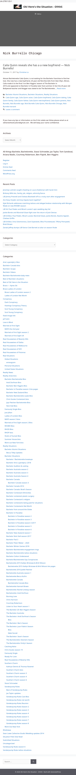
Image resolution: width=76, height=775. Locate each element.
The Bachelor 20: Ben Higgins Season (21, 610)
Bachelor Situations (35, 94)
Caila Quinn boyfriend (42, 97)
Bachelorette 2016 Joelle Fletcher (19, 569)
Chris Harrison (12, 600)
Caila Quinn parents (58, 100)
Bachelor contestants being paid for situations (24, 503)
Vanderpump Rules (12, 686)
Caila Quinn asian (26, 97)
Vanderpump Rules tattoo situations (17, 750)
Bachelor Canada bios (11, 265)
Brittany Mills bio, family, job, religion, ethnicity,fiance (24, 193)
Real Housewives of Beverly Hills (15, 339)
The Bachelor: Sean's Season (17, 636)
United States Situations (14, 369)
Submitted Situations (11, 740)
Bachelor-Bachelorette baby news (16, 275)
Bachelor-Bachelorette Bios (15, 379)
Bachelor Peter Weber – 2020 (17, 543)
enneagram (10, 362)
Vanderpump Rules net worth (17, 700)
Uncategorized (9, 743)
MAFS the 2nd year (12, 329)
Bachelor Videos (9, 272)
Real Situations (9, 356)
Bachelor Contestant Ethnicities (18, 493)
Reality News (8, 372)
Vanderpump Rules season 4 (17, 713)
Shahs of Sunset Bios (13, 436)
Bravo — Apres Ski (10, 285)
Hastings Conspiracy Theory (16, 305)
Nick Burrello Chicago (53, 103)
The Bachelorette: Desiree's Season (20, 640)
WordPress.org (9, 174)
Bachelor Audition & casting (17, 466)
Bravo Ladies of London (12, 289)
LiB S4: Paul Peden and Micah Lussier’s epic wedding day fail (26, 209)
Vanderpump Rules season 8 (17, 723)
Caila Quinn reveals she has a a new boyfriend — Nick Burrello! (36, 66)
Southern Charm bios (14, 670)
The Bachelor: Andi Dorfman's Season (21, 616)
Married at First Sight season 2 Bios (18, 422)
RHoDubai (7, 730)
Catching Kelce (10, 646)
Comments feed (9, 170)
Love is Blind (8, 322)
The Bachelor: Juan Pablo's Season (19, 626)
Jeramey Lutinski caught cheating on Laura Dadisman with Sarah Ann (30, 190)
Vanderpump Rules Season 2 (17, 707)
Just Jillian (8, 412)
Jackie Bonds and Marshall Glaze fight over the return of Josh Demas (30, 212)
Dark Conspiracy (11, 302)
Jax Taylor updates (13, 693)
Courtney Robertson (14, 603)
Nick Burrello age (17, 103)
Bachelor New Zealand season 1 (18, 533)
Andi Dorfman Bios (13, 382)
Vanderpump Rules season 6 (14, 747)
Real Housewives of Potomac (14, 352)
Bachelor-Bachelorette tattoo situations (21, 553)
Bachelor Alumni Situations (16, 94)
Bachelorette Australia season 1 (18, 573)
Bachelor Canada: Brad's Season (19, 489)
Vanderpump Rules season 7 (17, 720)
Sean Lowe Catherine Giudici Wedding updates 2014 (23, 733)
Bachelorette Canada (14, 579)
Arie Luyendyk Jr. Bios (11, 262)
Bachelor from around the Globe (19, 509)
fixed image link (9, 315)
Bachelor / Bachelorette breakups (19, 459)
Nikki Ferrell (12, 633)
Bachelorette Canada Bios (18, 583)
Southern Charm (11, 663)
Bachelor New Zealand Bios (17, 392)
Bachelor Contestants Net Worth (19, 506)
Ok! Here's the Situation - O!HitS (42, 6)
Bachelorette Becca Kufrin (16, 576)
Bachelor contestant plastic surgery (20, 496)
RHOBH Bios (9, 426)
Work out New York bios (14, 442)
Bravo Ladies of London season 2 (18, 292)
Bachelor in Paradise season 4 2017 (22, 523)
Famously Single (11, 653)
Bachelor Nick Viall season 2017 (18, 536)
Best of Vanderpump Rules (16, 690)
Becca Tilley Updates (14, 452)
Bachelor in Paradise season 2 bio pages (22, 389)
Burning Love (11, 596)
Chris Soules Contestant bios (17, 399)
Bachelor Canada (13, 479)
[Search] (33, 761)
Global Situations (11, 359)
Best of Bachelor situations (13, 279)
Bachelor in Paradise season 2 (20, 516)
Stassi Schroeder (11, 683)
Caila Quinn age (12, 97)
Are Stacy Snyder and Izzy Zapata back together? (22, 200)
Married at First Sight (11, 325)
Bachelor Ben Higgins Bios (16, 386)
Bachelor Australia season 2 (17, 469)
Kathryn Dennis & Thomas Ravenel (20, 666)
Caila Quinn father (21, 100)
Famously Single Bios (13, 409)
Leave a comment (13, 109)
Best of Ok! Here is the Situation (15, 282)
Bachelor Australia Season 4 (17, 476)
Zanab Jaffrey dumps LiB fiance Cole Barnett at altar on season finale (30, 227)
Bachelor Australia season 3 (17, 473)
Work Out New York (12, 727)
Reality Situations (51, 94)
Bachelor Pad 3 (12, 539)
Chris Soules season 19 (14, 650)
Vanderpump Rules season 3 (17, 710)
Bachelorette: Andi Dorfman (17, 593)
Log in (5, 163)
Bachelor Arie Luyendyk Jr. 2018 (18, 463)
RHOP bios (9, 432)
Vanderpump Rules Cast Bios (17, 696)
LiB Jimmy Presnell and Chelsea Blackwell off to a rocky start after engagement (34, 196)
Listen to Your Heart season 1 (17, 606)
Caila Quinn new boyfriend (39, 100)
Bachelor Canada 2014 (15, 486)
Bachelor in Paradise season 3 (20, 519)
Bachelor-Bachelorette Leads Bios (19, 396)
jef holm (6, 319)
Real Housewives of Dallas (13, 342)
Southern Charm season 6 (16, 680)
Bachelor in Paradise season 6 (20, 529)
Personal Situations (12, 366)
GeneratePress (56, 772)
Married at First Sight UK (14, 336)
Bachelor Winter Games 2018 (17, 546)
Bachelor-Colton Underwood (17, 556)
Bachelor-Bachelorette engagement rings (22, 549)
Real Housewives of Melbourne (15, 346)
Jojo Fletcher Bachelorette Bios (18, 402)
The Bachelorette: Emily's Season (19, 643)
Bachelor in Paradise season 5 (20, 526)
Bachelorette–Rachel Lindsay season (20, 590)
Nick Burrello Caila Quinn (34, 103)
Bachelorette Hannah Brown (17, 586)
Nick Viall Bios (11, 406)
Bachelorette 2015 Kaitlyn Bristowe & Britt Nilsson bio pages (31, 566)
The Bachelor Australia (15, 613)
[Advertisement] (38, 31)
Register (6, 160)
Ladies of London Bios (13, 416)
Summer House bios (13, 439)
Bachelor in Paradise (14, 513)
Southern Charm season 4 (16, 676)
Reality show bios (10, 376)
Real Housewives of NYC (12, 349)
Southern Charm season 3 (16, 673)
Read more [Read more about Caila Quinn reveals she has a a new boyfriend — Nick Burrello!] (61, 88)
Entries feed (7, 167)
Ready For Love (11, 656)
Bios (9, 620)
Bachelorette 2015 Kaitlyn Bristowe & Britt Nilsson (26, 563)
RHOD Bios (9, 429)
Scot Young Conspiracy (14, 309)
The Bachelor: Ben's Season (17, 623)
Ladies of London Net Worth (16, 295)
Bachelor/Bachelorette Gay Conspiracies (22, 559)
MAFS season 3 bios (12, 419)
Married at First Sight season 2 (17, 332)
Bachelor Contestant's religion (18, 499)
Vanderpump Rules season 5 (17, 717)
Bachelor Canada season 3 (18, 483)
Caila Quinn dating (59, 97)
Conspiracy (7, 299)
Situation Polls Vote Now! (13, 737)
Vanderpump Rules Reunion (17, 703)
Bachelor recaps (9, 269)
